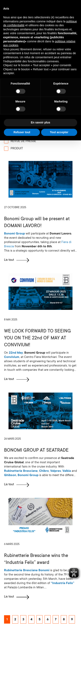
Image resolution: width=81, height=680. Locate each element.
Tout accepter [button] (59, 132)
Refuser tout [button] (22, 132)
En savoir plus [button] (40, 122)
